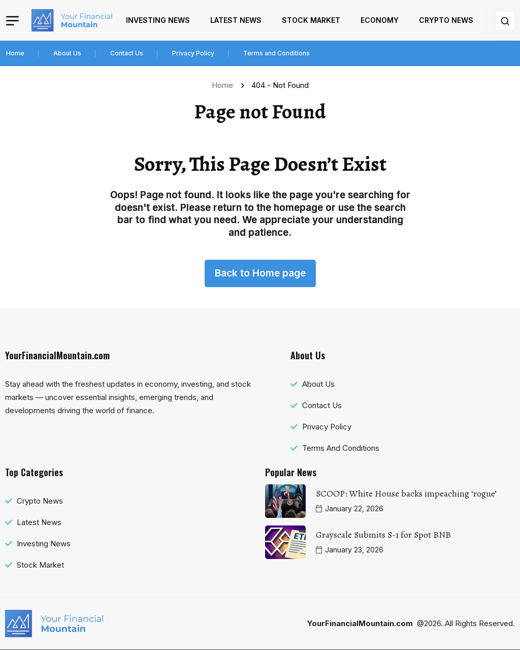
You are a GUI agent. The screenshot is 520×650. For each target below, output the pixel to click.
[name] (72, 20)
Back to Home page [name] (260, 273)
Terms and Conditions (276, 53)
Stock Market (311, 20)
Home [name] (224, 85)
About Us (67, 53)
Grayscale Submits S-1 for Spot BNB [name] (383, 535)
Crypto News (446, 20)
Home (15, 53)
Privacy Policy (193, 53)
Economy (380, 20)
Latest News (236, 20)
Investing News (158, 20)
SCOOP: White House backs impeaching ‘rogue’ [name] (406, 493)
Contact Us (126, 53)
